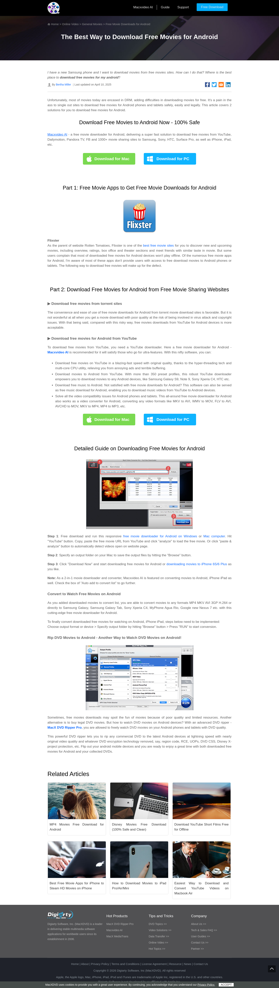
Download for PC (173, 158)
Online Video (70, 24)
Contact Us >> (199, 942)
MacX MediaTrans (117, 936)
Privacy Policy (100, 964)
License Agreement (154, 964)
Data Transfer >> (159, 936)
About (85, 964)
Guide (165, 7)
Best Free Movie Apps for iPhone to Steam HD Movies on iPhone (77, 885)
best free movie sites (158, 245)
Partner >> (197, 948)
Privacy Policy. (206, 984)
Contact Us (201, 964)
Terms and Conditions (125, 964)
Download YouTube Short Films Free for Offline (201, 827)
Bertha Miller (63, 84)
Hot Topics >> (157, 948)
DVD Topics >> (158, 924)
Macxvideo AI (143, 7)
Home (55, 24)
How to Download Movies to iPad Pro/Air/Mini (139, 885)
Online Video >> (158, 942)
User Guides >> (200, 936)
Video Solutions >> (160, 930)
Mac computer (214, 536)
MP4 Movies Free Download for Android (77, 827)
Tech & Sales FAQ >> (204, 930)
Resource (175, 964)
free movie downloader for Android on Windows (160, 536)
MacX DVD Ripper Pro (119, 924)
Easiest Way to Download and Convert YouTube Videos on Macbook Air (201, 888)
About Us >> (198, 924)
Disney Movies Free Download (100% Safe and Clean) (139, 827)
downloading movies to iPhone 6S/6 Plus (196, 564)
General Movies (92, 24)
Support (183, 7)
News (187, 964)
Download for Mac (111, 158)
